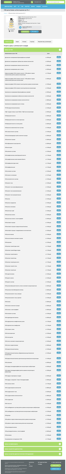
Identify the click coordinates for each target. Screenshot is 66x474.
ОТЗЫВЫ (40, 464)
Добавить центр (55, 468)
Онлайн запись (56, 465)
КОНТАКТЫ (31, 462)
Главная (5, 13)
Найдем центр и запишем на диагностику (18, 2)
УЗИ (22, 6)
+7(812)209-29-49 (36, 2)
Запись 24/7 (8, 2)
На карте (34, 31)
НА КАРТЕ (44, 6)
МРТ (15, 6)
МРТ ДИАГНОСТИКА (42, 462)
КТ (18, 6)
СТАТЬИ (30, 466)
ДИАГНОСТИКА (8, 6)
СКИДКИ (38, 6)
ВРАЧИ (33, 6)
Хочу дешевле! (58, 57)
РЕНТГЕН (27, 6)
